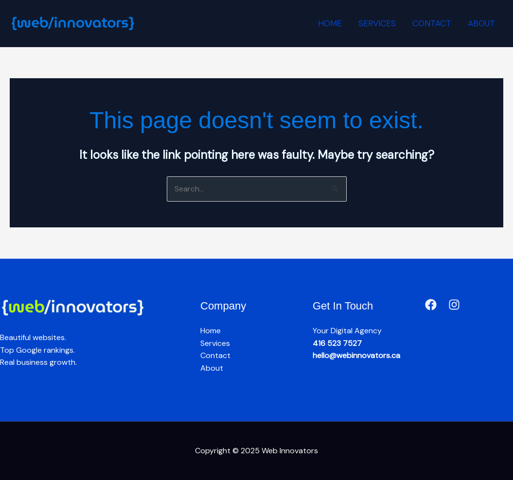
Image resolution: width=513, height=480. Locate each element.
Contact (431, 23)
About (481, 23)
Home (330, 23)
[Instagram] (454, 304)
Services (377, 23)
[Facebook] (431, 304)
